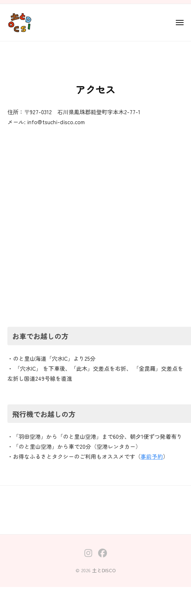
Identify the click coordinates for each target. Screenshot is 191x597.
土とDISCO (104, 570)
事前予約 (152, 456)
